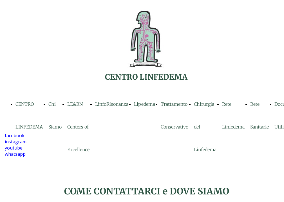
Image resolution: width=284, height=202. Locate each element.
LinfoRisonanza (111, 104)
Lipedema (144, 104)
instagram (15, 142)
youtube (14, 148)
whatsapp (15, 154)
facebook (14, 135)
